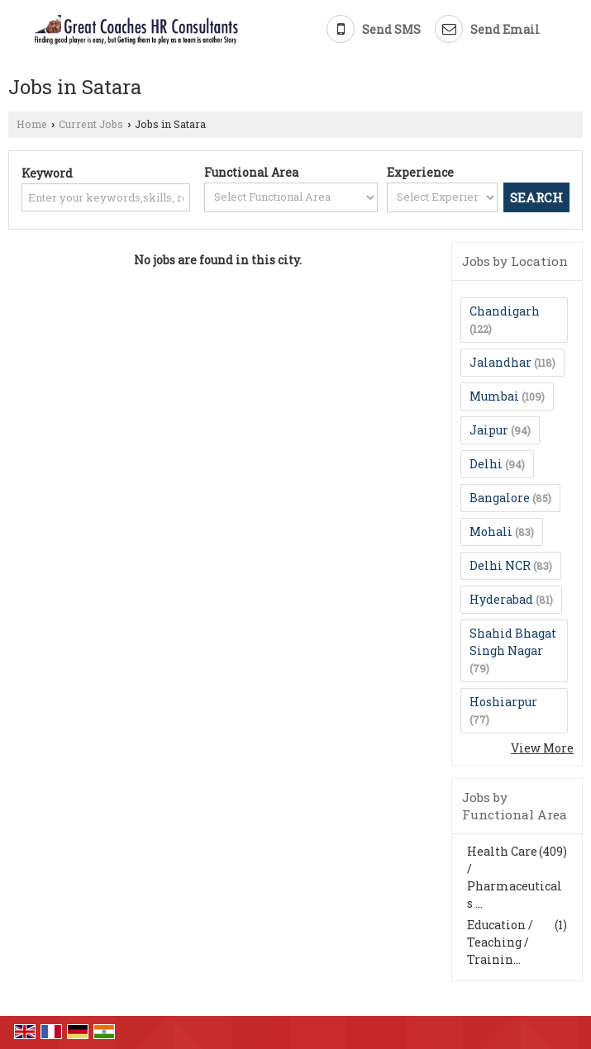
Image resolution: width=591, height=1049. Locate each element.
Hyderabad (501, 599)
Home (32, 124)
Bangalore (499, 498)
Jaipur (488, 430)
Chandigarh (504, 311)
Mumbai (494, 396)
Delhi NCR (500, 565)
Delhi (486, 464)
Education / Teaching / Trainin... (500, 942)
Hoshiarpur (503, 702)
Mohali (490, 531)
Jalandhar (500, 362)
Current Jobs (91, 124)
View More (542, 748)
